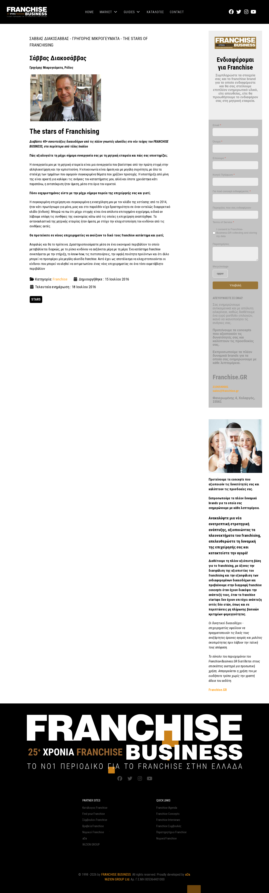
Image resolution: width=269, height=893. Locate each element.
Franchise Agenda (166, 808)
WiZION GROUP (91, 844)
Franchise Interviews (168, 820)
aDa (84, 838)
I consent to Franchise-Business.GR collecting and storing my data (236, 233)
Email (217, 125)
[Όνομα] (235, 149)
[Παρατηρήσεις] (235, 254)
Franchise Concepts (168, 814)
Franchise (60, 279)
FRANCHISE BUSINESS (116, 874)
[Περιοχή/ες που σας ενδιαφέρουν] (235, 215)
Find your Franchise (93, 814)
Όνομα (217, 141)
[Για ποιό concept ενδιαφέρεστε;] (235, 198)
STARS (36, 299)
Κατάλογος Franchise (94, 808)
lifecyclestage (220, 266)
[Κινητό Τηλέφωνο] (235, 182)
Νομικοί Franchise (93, 832)
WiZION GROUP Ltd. (117, 879)
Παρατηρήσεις (221, 244)
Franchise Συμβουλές (168, 826)
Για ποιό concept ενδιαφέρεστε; (232, 191)
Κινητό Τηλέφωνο (224, 174)
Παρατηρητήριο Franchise (171, 832)
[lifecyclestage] (220, 273)
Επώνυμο (219, 158)
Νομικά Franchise (166, 838)
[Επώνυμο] (235, 165)
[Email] (235, 132)
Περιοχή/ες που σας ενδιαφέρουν (232, 207)
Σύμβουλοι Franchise (94, 820)
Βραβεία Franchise (93, 826)
